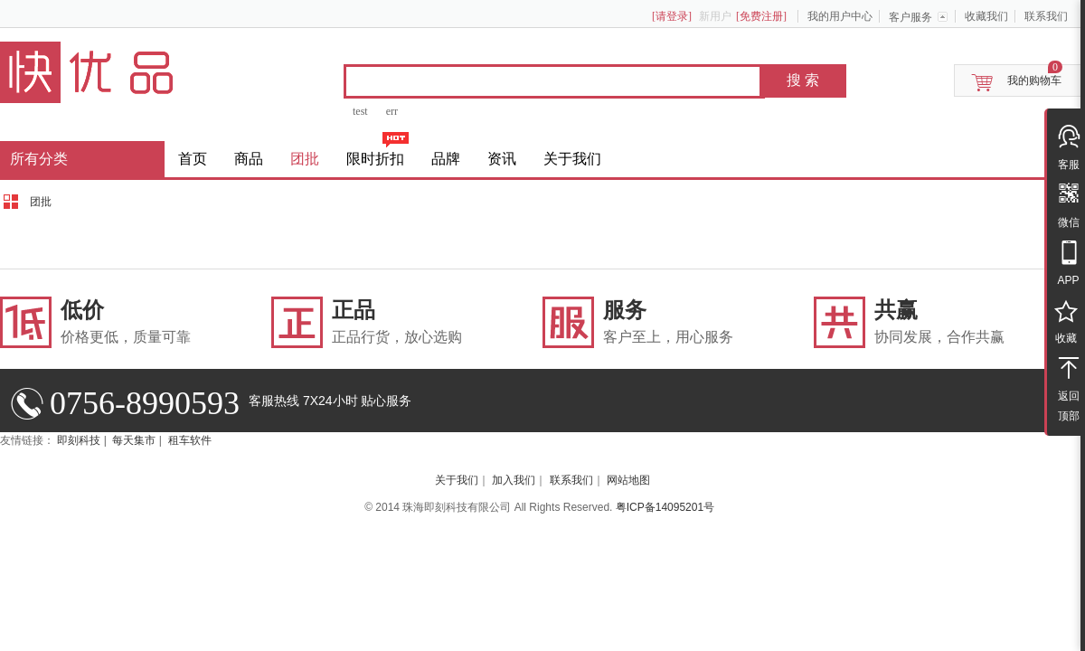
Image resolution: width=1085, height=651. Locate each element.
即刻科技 (78, 440)
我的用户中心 (840, 16)
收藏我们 (986, 16)
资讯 (501, 158)
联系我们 (1046, 16)
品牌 (445, 158)
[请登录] (672, 16)
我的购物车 (1034, 80)
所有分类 (39, 158)
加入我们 (513, 480)
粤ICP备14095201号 (665, 507)
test (360, 111)
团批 (304, 158)
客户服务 (910, 17)
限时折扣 (375, 158)
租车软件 (190, 440)
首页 (192, 158)
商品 (248, 158)
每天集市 (134, 440)
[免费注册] (761, 16)
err (392, 111)
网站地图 (628, 480)
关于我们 (572, 158)
